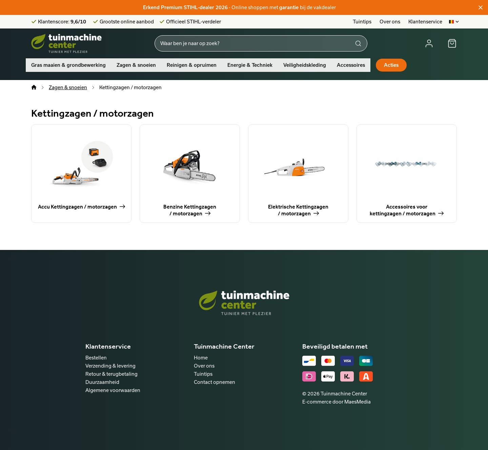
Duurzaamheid (102, 382)
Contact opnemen (214, 382)
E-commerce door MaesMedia (336, 402)
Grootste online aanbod (127, 21)
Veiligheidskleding (304, 65)
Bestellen (96, 357)
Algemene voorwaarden (112, 390)
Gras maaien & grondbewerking (68, 65)
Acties (391, 65)
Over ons (390, 21)
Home (201, 357)
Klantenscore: (62, 21)
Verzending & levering (110, 366)
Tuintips (362, 21)
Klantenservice (425, 21)
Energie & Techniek (249, 65)
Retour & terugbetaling (111, 374)
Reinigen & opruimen (192, 65)
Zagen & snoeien (136, 65)
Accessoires (351, 65)
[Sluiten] (480, 7)
